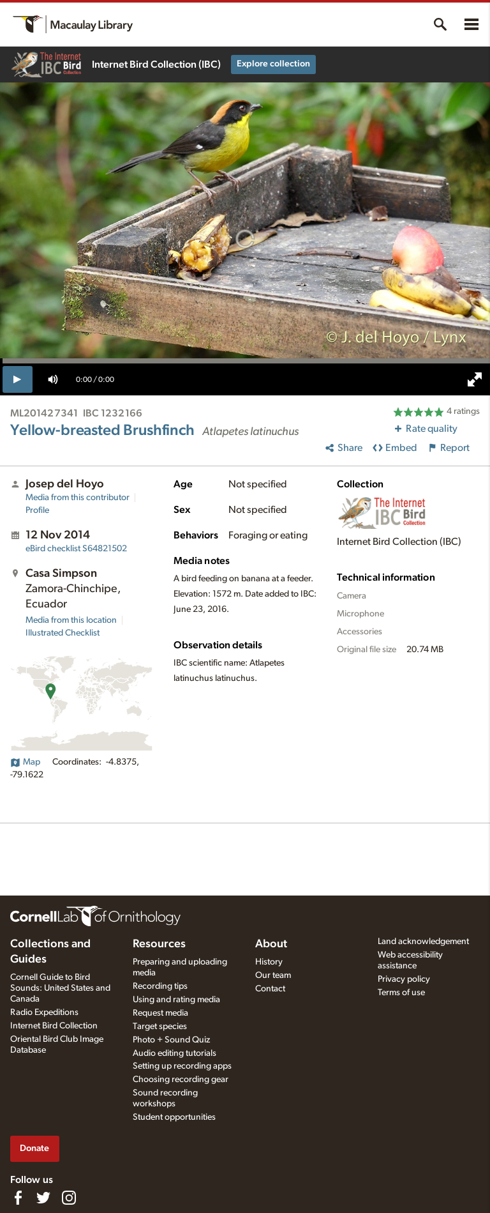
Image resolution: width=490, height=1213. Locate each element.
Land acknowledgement (423, 941)
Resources (159, 944)
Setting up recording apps (182, 1066)
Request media (160, 1013)
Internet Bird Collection (54, 1025)
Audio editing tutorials (174, 1053)
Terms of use (401, 992)
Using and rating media (176, 999)
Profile (37, 510)
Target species (160, 1026)
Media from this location (71, 620)
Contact (270, 988)
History (269, 961)
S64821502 (76, 548)
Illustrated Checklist (63, 633)
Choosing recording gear (180, 1079)
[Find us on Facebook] (18, 1197)
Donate (34, 1148)
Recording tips (160, 986)
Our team (273, 975)
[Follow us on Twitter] (43, 1197)
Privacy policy (404, 979)
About (271, 944)
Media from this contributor (78, 497)
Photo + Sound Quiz (171, 1039)
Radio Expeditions (44, 1012)
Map (25, 762)
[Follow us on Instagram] (69, 1197)
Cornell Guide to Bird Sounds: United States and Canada (60, 988)
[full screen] (474, 379)
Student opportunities (174, 1117)
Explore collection (273, 63)
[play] (18, 379)
